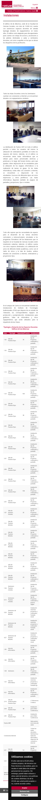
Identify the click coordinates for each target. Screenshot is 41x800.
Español (35, 4)
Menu (34, 8)
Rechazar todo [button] (24, 791)
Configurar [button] (24, 795)
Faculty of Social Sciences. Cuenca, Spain (23, 11)
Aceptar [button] (24, 788)
